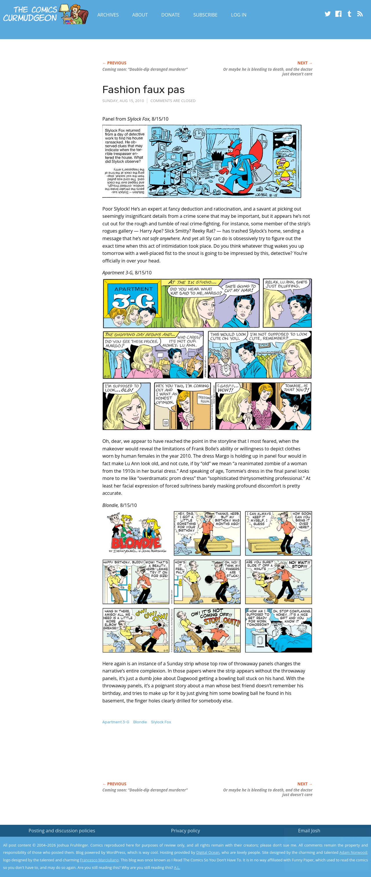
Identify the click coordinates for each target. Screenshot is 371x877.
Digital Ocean (207, 852)
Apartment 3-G (115, 722)
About (140, 15)
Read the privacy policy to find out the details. (319, 840)
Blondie (140, 722)
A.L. (177, 867)
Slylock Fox (161, 722)
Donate (170, 15)
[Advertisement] (207, 759)
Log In (238, 15)
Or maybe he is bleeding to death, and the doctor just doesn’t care (267, 72)
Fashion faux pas (143, 89)
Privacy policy (185, 830)
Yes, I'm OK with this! (322, 855)
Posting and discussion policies (62, 830)
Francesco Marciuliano (99, 859)
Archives (108, 15)
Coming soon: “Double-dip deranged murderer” (145, 69)
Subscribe (205, 15)
